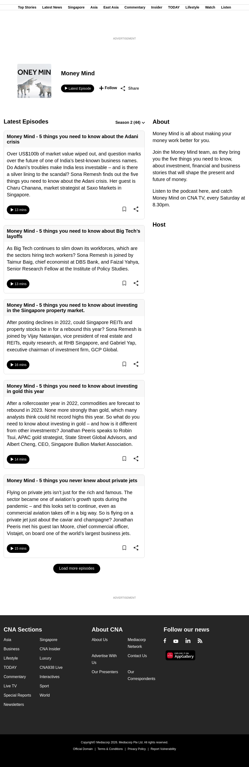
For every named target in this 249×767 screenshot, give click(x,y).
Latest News (52, 27)
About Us (100, 640)
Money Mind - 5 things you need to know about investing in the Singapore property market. (72, 307)
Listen (226, 27)
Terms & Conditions (110, 749)
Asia (94, 27)
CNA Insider (50, 649)
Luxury (45, 658)
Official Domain (83, 749)
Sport (44, 686)
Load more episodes (76, 568)
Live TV (10, 686)
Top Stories (27, 27)
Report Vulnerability (163, 749)
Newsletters (14, 704)
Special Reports (17, 695)
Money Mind (78, 73)
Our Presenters (105, 672)
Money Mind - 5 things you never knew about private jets (72, 480)
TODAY (173, 27)
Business (11, 649)
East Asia (111, 27)
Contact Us (137, 656)
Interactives (50, 677)
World (45, 695)
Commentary (134, 27)
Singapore (76, 27)
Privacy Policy (137, 749)
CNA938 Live (51, 667)
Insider (156, 27)
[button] (108, 88)
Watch (210, 27)
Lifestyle (192, 27)
